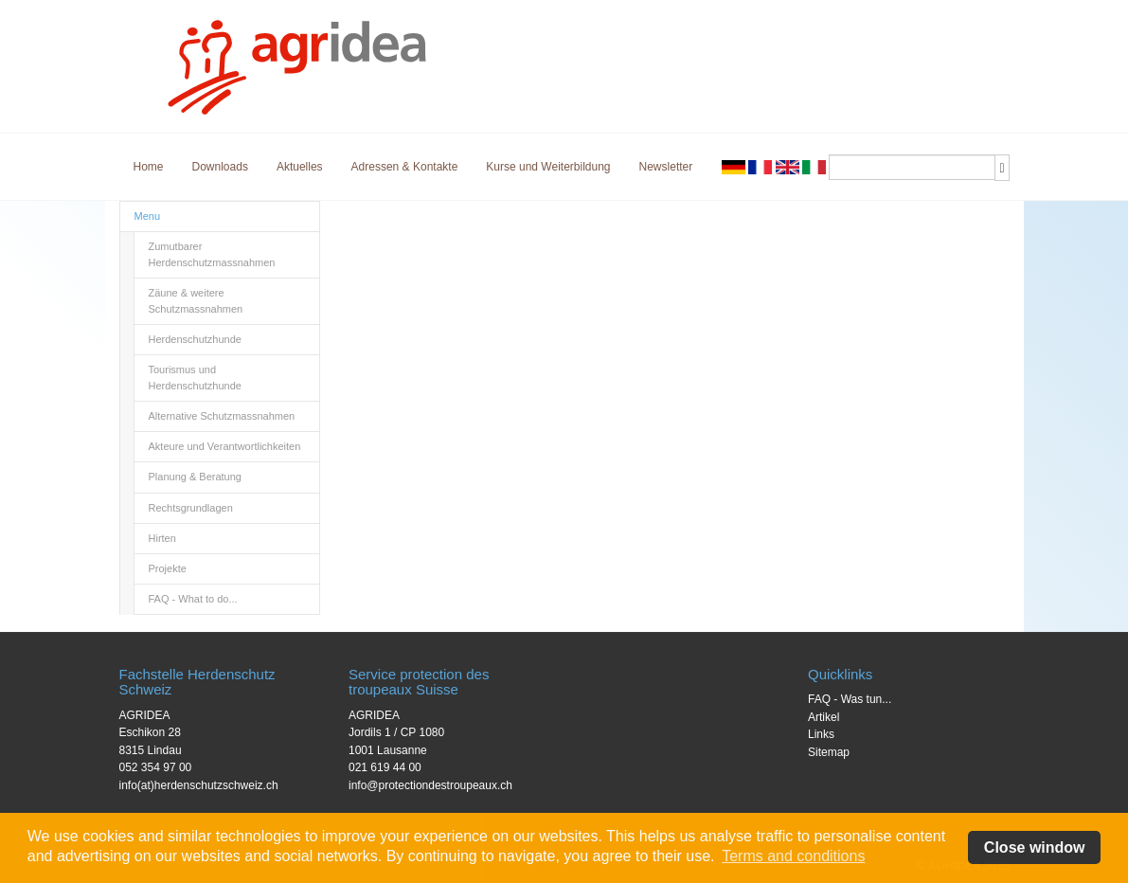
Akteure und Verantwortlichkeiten (225, 446)
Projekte (168, 568)
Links (821, 734)
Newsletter (666, 166)
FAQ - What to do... (193, 598)
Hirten (162, 538)
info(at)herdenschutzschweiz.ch (198, 785)
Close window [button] (1034, 847)
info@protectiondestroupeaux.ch (430, 785)
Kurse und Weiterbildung (548, 166)
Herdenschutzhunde (195, 339)
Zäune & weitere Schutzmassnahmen (196, 301)
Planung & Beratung (195, 476)
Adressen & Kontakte (404, 166)
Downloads (220, 166)
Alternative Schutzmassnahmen (222, 416)
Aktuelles (300, 166)
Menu (147, 216)
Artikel (823, 717)
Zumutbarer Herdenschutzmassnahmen (212, 254)
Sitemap (829, 752)
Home (149, 166)
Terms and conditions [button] (793, 856)
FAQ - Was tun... (849, 699)
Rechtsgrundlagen (191, 508)
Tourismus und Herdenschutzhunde (195, 377)
